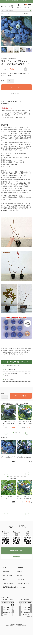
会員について (20, 571)
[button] (27, 433)
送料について (5, 103)
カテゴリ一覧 (6, 571)
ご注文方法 (20, 567)
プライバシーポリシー (8, 583)
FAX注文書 (16, 557)
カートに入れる (16, 87)
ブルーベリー (10, 13)
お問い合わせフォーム (17, 550)
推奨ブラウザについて (23, 583)
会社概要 (19, 575)
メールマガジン (21, 587)
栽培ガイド (5, 579)
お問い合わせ (20, 579)
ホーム (4, 567)
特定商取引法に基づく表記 (9, 587)
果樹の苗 (3, 13)
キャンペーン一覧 (7, 575)
